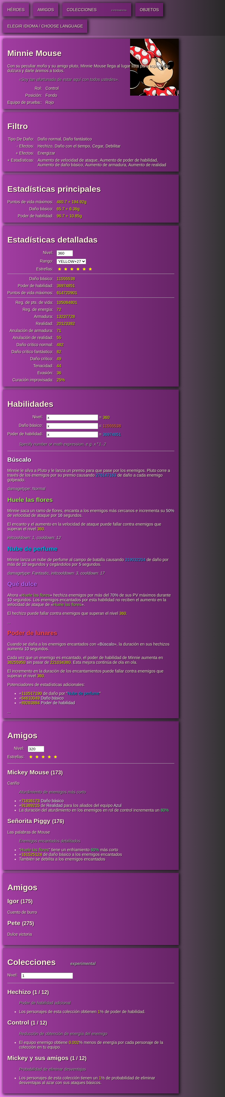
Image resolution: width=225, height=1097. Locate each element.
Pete (13, 923)
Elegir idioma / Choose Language (45, 26)
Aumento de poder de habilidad (128, 160)
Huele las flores (30, 500)
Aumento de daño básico (60, 164)
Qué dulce (22, 584)
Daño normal (49, 139)
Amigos (22, 736)
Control (52, 88)
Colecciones (31, 962)
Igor (13, 901)
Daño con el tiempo (72, 146)
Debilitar (112, 146)
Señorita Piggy (28, 821)
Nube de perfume (32, 549)
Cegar (97, 146)
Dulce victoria (19, 934)
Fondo (51, 95)
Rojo (49, 102)
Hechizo (45, 146)
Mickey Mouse (28, 772)
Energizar (46, 153)
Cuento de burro (22, 912)
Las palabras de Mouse (28, 832)
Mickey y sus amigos (38, 1058)
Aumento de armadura (105, 164)
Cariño (13, 783)
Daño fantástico (77, 139)
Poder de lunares (32, 633)
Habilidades (30, 404)
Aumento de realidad (147, 164)
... (9, 622)
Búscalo (19, 460)
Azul (118, 806)
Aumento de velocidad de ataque (68, 160)
